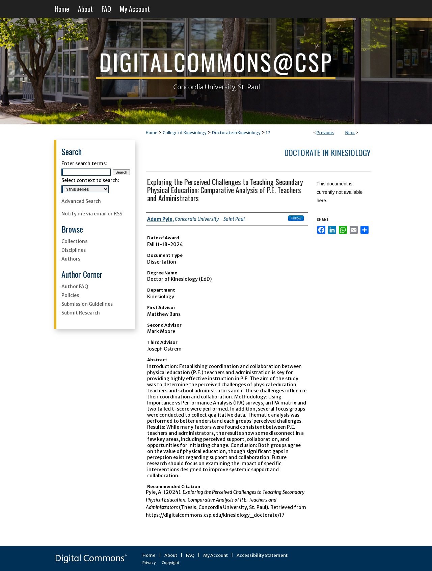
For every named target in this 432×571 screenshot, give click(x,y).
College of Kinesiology (185, 132)
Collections (74, 241)
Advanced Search (81, 201)
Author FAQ (74, 286)
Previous (325, 132)
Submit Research (80, 313)
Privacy (149, 562)
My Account (215, 555)
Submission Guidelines (87, 304)
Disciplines (73, 250)
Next (350, 132)
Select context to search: (90, 180)
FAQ (190, 555)
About (170, 555)
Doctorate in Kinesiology (236, 132)
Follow (296, 218)
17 (268, 132)
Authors (70, 259)
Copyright (170, 562)
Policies (70, 295)
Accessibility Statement (262, 555)
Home (151, 132)
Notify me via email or (91, 214)
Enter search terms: (84, 163)
